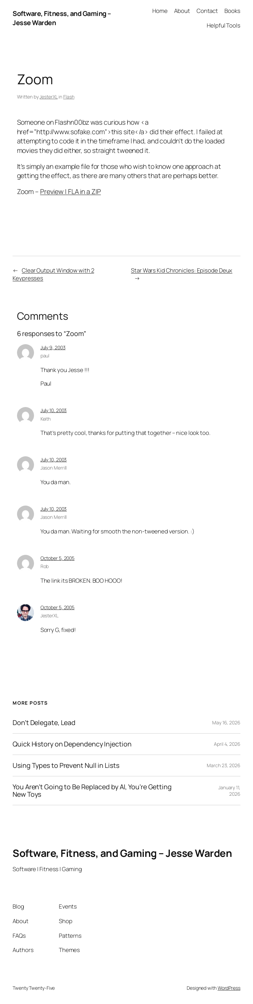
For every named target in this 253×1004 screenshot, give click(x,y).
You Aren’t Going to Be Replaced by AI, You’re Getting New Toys (92, 790)
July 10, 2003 (53, 410)
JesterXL (48, 96)
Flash (68, 96)
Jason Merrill (53, 467)
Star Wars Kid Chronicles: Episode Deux (181, 270)
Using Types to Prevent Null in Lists (66, 765)
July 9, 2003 (53, 347)
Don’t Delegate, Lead (44, 722)
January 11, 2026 (229, 790)
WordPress (229, 988)
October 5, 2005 (57, 558)
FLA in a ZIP (84, 191)
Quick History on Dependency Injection (72, 744)
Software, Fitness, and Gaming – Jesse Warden (122, 853)
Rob (44, 566)
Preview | (54, 191)
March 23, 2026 (223, 765)
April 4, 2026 (227, 744)
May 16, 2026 (226, 722)
